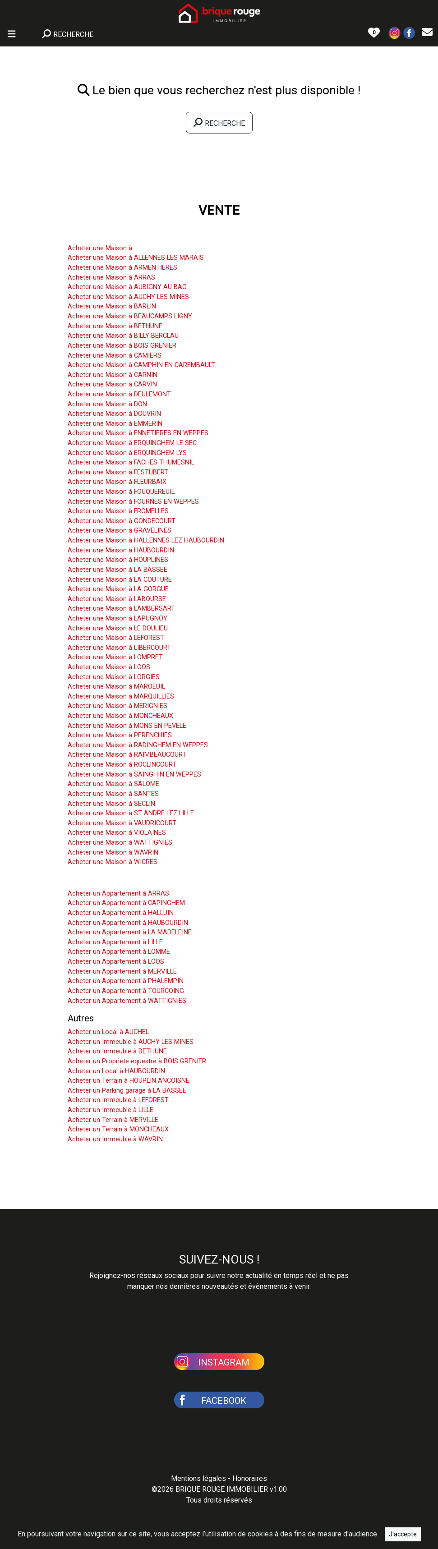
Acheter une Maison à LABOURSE (117, 599)
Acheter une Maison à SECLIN (111, 804)
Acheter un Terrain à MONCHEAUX (118, 1129)
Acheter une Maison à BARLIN (112, 306)
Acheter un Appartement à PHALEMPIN (126, 981)
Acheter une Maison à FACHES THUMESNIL (131, 462)
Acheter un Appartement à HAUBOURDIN (128, 923)
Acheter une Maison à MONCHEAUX (120, 716)
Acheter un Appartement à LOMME (119, 952)
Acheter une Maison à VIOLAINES (117, 833)
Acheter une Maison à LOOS (109, 667)
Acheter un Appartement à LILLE (115, 942)
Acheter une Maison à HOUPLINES (118, 560)
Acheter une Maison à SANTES (113, 794)
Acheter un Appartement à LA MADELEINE (130, 932)
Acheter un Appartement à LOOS (116, 961)
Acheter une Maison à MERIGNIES (117, 706)
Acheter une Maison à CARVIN (112, 384)
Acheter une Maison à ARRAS (111, 277)
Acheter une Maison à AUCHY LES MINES (128, 297)
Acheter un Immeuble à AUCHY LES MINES (131, 1042)
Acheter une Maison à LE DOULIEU (118, 628)
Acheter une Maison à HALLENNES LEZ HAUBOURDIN (146, 540)
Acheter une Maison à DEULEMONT (119, 394)
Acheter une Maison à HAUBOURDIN (121, 550)
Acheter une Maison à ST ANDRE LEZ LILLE (131, 813)
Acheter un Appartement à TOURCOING (126, 991)
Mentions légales (198, 1478)
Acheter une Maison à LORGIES (114, 677)
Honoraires (249, 1478)
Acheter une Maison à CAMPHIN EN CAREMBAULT (141, 365)
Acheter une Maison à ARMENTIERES (122, 267)
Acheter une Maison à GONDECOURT (121, 521)
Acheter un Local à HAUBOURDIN (116, 1071)
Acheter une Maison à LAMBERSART (121, 608)
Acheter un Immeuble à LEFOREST (118, 1100)
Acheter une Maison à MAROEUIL (116, 686)
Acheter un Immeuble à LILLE (110, 1110)
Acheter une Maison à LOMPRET (115, 657)
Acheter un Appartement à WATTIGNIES (127, 1001)
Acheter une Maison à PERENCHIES (120, 735)
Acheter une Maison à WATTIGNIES (120, 842)
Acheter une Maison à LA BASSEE (117, 570)
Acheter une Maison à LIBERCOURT (119, 648)
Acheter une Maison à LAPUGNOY (117, 618)
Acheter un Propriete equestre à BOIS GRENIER (137, 1061)
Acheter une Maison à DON (107, 404)
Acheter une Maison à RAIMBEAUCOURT (127, 754)
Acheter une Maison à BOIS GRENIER (122, 345)
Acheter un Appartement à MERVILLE (122, 971)
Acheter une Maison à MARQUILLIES (121, 696)
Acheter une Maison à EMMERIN (115, 423)
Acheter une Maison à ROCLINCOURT (122, 764)
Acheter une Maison (107, 234)
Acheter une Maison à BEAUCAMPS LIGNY (130, 316)
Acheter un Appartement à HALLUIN (121, 913)
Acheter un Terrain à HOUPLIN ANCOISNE (128, 1081)
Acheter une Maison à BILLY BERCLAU (123, 336)
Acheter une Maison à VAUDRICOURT (122, 823)
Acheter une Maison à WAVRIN (113, 852)
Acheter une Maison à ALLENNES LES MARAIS (136, 258)
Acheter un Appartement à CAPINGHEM (126, 903)
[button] (394, 32)
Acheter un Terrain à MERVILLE (113, 1120)
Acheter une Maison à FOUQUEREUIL (121, 492)
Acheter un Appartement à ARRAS (118, 893)
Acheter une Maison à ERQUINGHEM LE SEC (132, 443)
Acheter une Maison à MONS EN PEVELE (127, 726)
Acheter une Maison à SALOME (113, 784)
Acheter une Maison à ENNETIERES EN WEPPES (138, 433)
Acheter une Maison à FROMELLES (118, 511)
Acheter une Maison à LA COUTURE (120, 580)
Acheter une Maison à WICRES (112, 862)
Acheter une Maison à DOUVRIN (114, 414)
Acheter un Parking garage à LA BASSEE (127, 1090)
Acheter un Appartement (116, 879)
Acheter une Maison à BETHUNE (115, 326)
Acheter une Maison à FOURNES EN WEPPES (133, 502)
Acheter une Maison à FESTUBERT (118, 472)
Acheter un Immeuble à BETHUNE (117, 1051)
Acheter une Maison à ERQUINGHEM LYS (127, 453)
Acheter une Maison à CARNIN (112, 375)
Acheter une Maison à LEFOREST (116, 638)
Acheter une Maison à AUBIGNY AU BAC (127, 287)
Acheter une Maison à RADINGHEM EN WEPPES (138, 745)
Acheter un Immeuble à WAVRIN (115, 1139)
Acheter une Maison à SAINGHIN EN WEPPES (134, 774)
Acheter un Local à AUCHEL (108, 1032)
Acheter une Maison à (100, 248)
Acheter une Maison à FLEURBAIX (117, 482)
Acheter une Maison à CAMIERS (114, 355)
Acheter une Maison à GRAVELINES (119, 530)
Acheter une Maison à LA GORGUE (118, 589)
